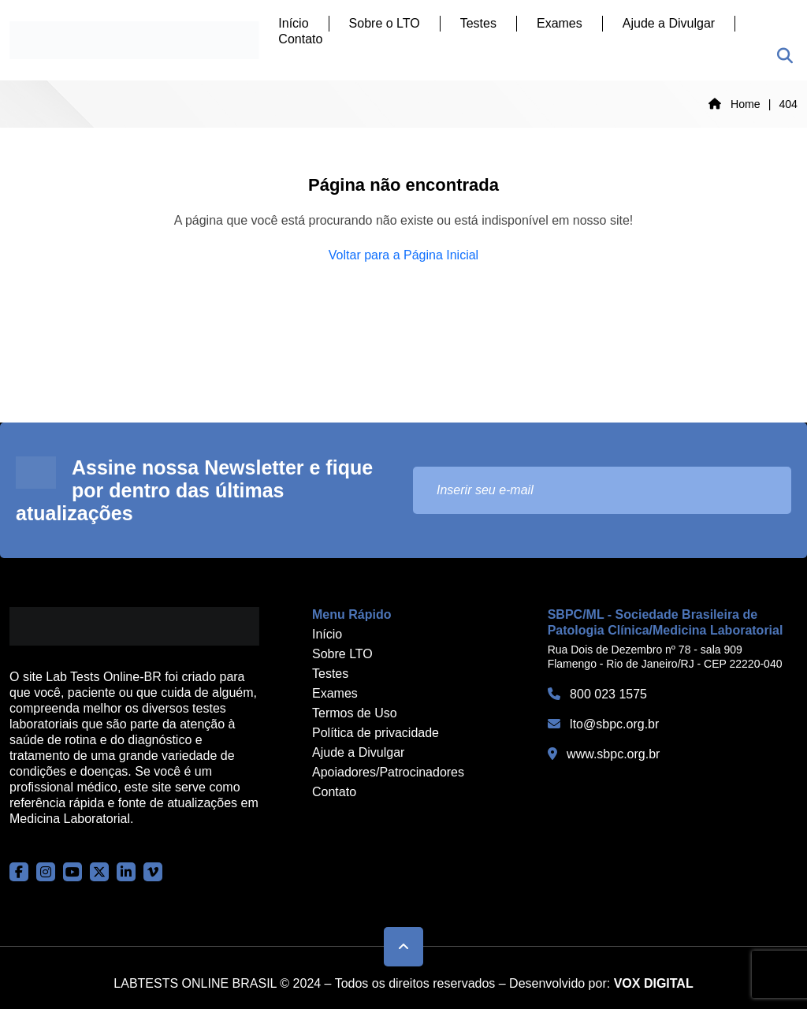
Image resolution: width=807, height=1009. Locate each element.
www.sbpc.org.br (604, 754)
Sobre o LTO (384, 23)
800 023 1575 (597, 694)
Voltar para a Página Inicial (403, 255)
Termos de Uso (354, 713)
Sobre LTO (342, 654)
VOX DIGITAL (654, 983)
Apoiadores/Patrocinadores (388, 772)
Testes (478, 23)
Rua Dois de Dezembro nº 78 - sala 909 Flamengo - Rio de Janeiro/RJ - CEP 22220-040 (665, 656)
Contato (300, 39)
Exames (559, 23)
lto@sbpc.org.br (604, 724)
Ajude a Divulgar (669, 23)
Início (293, 23)
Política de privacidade (375, 732)
